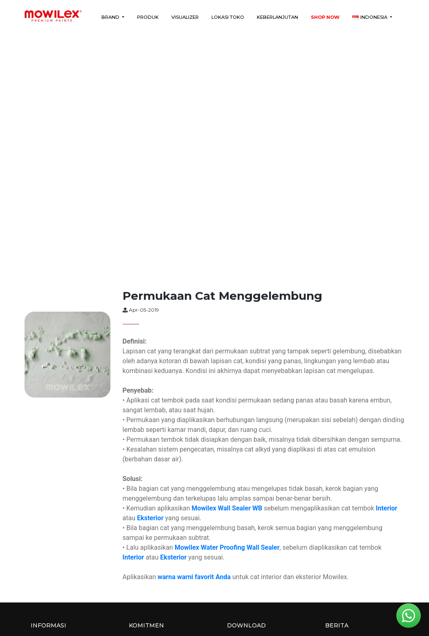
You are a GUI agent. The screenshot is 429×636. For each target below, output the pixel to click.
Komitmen (146, 625)
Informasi (48, 625)
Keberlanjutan (277, 17)
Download (246, 625)
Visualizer (185, 17)
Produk (148, 17)
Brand (111, 17)
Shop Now (325, 17)
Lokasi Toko (227, 17)
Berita (336, 625)
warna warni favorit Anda (194, 577)
